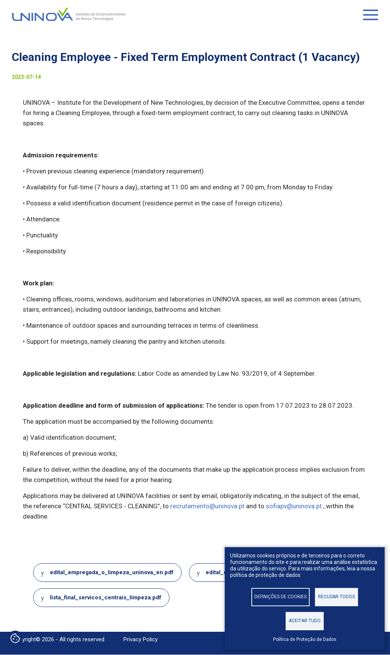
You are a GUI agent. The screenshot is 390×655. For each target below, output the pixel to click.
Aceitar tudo (305, 620)
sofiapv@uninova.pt (294, 506)
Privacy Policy (140, 639)
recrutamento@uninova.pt (207, 506)
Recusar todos (336, 596)
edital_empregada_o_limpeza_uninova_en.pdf (112, 572)
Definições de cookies (280, 596)
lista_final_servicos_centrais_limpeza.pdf (105, 597)
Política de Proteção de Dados (304, 639)
